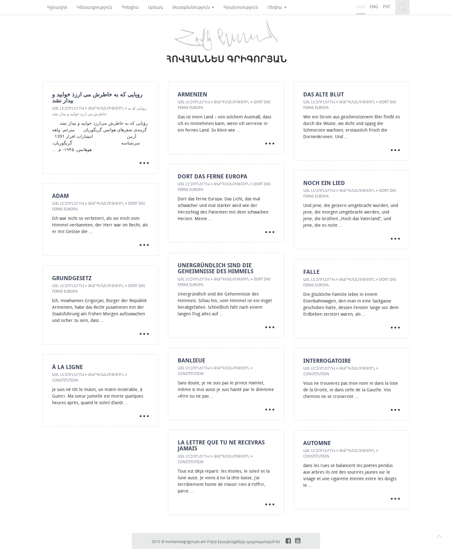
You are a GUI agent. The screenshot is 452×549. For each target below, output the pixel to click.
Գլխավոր (57, 7)
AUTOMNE (317, 443)
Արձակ (155, 7)
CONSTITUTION (191, 373)
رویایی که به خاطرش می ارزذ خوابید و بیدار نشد (97, 97)
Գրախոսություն (240, 7)
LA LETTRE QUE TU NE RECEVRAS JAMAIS (221, 445)
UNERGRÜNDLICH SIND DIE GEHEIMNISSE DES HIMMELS (215, 268)
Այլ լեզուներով (68, 108)
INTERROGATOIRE (327, 361)
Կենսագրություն (94, 7)
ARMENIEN (192, 94)
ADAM (60, 196)
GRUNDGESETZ (72, 278)
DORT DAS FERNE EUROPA (212, 176)
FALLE (311, 272)
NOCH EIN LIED (324, 183)
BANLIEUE (191, 360)
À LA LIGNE (67, 367)
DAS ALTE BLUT (323, 94)
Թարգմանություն (193, 7)
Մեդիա (277, 7)
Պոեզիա (130, 7)
